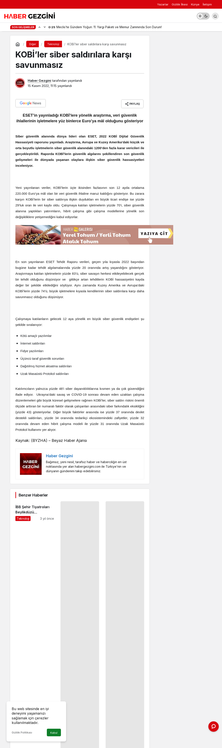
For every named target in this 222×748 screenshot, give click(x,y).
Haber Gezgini (39, 80)
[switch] (203, 16)
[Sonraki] (44, 26)
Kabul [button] (53, 732)
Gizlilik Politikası (22, 732)
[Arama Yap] (215, 16)
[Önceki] (39, 26)
